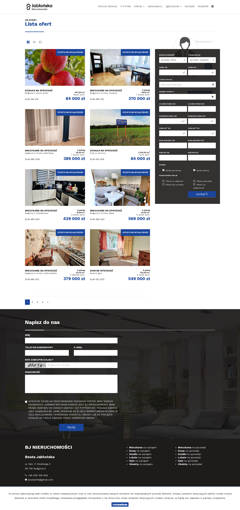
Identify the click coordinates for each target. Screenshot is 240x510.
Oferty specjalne (202, 181)
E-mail (78, 347)
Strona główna (107, 6)
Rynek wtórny (201, 170)
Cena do (192, 67)
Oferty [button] (139, 6)
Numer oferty (166, 92)
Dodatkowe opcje (168, 175)
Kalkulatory (155, 6)
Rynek (162, 165)
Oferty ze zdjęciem (172, 181)
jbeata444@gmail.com (40, 479)
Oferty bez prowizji (173, 185)
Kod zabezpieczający (39, 359)
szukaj (202, 194)
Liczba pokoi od (167, 104)
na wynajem (143, 447)
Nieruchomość (166, 55)
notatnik (203, 6)
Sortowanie (204, 41)
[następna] (47, 302)
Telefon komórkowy (39, 347)
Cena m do (193, 128)
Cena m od (164, 128)
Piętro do (193, 152)
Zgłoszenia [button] (174, 6)
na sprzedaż (192, 447)
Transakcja (194, 55)
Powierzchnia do (197, 116)
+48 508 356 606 (38, 475)
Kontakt (189, 6)
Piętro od (164, 152)
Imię (27, 335)
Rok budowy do (196, 140)
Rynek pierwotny (171, 170)
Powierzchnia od (168, 116)
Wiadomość (32, 372)
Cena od (163, 67)
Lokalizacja (165, 79)
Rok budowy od (167, 140)
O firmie (125, 6)
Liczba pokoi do (196, 104)
